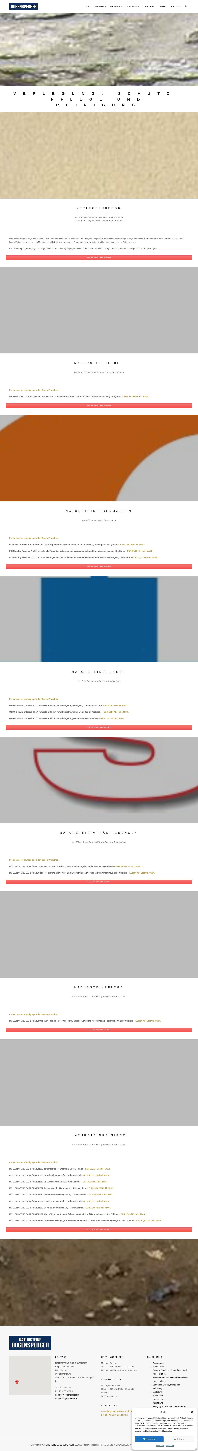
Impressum (160, 1446)
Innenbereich (159, 1367)
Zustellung (157, 1392)
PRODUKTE (99, 6)
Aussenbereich (159, 1363)
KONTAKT (175, 6)
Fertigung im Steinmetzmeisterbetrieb (169, 1406)
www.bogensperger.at (68, 1398)
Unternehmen (159, 1399)
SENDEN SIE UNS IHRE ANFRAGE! (99, 257)
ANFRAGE (163, 6)
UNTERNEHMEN (132, 6)
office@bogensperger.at (68, 1395)
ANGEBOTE (149, 6)
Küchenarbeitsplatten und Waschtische (170, 1377)
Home (88, 6)
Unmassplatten (159, 1381)
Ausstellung (158, 1403)
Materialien (158, 1395)
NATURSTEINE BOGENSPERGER (58, 1445)
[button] (192, 1411)
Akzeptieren (149, 1439)
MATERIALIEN (116, 6)
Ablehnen (179, 1439)
